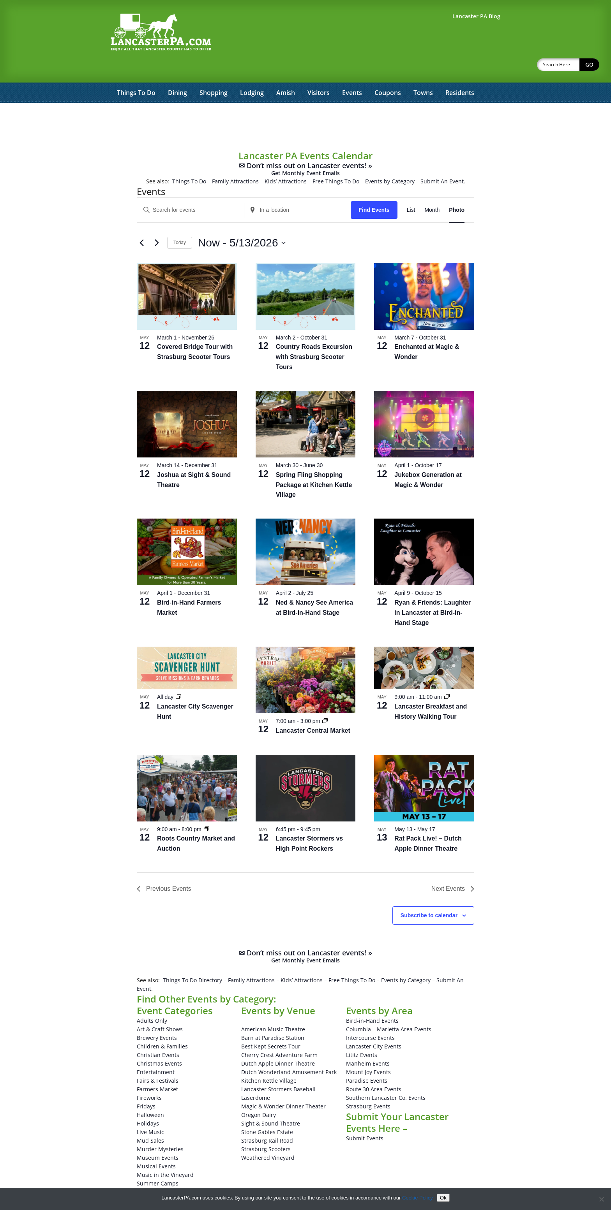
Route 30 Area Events (373, 1069)
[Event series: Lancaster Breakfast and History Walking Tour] (447, 677)
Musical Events (156, 1146)
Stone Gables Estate (267, 1111)
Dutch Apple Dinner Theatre (278, 1043)
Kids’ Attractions (286, 161)
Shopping (214, 72)
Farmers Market (157, 1069)
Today (179, 222)
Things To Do (136, 72)
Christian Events (158, 1034)
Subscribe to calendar (429, 895)
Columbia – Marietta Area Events (388, 1009)
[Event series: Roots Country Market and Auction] (206, 809)
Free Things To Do (336, 161)
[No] (601, 1199)
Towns (423, 72)
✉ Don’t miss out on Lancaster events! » (305, 149)
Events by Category (390, 161)
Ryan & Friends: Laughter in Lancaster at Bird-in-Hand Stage (432, 592)
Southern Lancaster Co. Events (386, 1077)
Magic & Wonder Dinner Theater (283, 1086)
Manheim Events (368, 1043)
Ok (443, 1198)
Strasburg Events (368, 1086)
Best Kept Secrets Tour (270, 1026)
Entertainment (156, 1051)
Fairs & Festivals (157, 1060)
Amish (285, 72)
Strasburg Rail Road (267, 1120)
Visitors (318, 72)
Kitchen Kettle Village (269, 1060)
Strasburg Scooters (266, 1129)
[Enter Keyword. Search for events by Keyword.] (190, 190)
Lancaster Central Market (313, 710)
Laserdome (255, 1077)
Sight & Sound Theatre (270, 1103)
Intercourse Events (370, 1017)
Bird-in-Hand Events (372, 1000)
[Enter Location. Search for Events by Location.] (297, 190)
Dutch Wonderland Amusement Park (289, 1051)
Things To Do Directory (192, 960)
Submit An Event (442, 161)
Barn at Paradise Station (272, 1017)
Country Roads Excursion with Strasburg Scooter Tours (314, 336)
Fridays (146, 1086)
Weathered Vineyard (268, 1137)
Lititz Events (361, 1034)
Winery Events (155, 1180)
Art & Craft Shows (160, 1009)
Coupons (387, 72)
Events (352, 72)
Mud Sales (150, 1120)
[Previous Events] (141, 222)
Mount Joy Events (368, 1051)
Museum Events (157, 1137)
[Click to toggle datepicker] (241, 222)
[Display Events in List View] (411, 190)
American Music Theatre (273, 1009)
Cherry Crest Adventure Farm (279, 1034)
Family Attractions (235, 161)
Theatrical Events (159, 1171)
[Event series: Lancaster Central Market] (325, 701)
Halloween (150, 1094)
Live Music (150, 1111)
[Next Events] (156, 222)
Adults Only (152, 1000)
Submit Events (364, 1118)
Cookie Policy (417, 1198)
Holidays (148, 1103)
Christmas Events (159, 1043)
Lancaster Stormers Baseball (278, 1069)
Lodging (252, 72)
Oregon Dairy (258, 1094)
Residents (459, 72)
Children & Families (162, 1026)
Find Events (373, 189)
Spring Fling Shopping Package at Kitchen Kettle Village (314, 464)
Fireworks (149, 1077)
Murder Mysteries (160, 1129)
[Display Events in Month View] (432, 190)
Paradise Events (366, 1060)
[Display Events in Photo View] (456, 190)
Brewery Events (157, 1017)
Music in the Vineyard (165, 1154)
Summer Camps (157, 1163)
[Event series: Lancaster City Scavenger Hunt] (178, 677)
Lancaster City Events (373, 1026)
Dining (177, 72)
